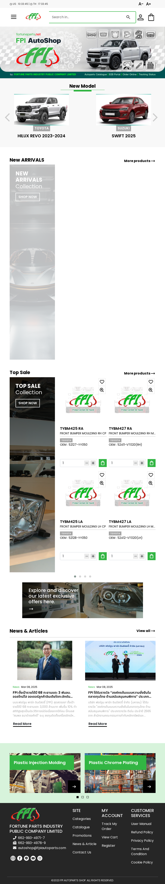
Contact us (82, 852)
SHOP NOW (27, 403)
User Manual (141, 823)
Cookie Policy (142, 862)
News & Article (84, 844)
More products (139, 161)
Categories (82, 818)
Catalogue (81, 827)
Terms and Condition (140, 851)
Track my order (109, 826)
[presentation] (10, 118)
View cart (110, 837)
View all (145, 631)
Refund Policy (142, 832)
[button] (75, 576)
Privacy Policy (142, 840)
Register (108, 845)
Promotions (82, 835)
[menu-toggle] (14, 17)
